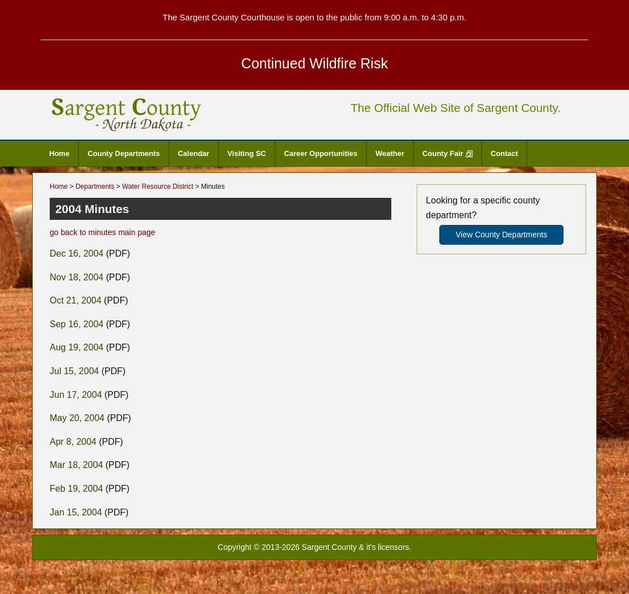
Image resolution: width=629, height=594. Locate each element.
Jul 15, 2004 (74, 371)
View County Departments (501, 234)
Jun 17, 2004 (76, 395)
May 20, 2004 (77, 418)
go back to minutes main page (102, 232)
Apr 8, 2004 (73, 441)
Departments (95, 186)
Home (59, 153)
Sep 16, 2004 (76, 324)
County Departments (124, 153)
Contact (504, 153)
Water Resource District (157, 186)
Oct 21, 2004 (76, 300)
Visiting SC (247, 153)
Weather (389, 153)
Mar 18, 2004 (76, 465)
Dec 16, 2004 (76, 253)
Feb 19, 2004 (76, 488)
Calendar (193, 153)
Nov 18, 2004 (76, 277)
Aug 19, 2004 (76, 347)
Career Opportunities (320, 153)
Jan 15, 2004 (76, 512)
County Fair (447, 153)
